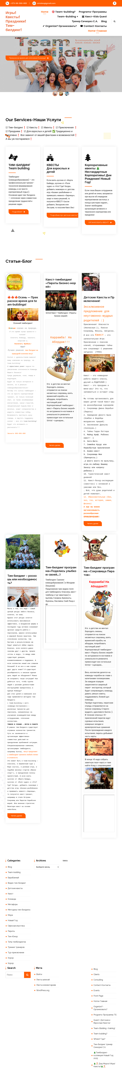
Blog (104, 21)
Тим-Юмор (13, 924)
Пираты (11, 919)
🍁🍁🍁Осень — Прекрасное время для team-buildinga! (22, 301)
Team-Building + (67, 16)
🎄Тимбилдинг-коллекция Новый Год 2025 (103, 1043)
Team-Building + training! (104, 1016)
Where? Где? (99, 1027)
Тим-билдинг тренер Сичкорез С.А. (103, 1033)
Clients (96, 962)
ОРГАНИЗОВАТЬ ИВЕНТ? (100, 222)
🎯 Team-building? (63, 11)
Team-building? (100, 1021)
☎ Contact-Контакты (93, 26)
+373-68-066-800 (16, 3)
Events (97, 978)
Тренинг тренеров (16, 935)
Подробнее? (18, 212)
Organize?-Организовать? (100, 995)
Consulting (98, 968)
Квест (10, 881)
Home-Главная (97, 30)
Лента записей (43, 967)
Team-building (14, 860)
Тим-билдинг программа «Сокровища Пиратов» (99, 559)
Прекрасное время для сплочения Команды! (29, 58)
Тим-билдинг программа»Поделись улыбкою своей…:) (61, 559)
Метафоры (13, 892)
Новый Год (13, 908)
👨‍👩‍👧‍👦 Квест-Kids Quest (94, 16)
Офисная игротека (16, 914)
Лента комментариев (46, 973)
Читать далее (54, 445)
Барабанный (13, 865)
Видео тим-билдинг (17, 871)
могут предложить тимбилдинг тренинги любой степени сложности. (22, 742)
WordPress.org (42, 978)
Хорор (11, 946)
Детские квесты (15, 876)
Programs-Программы (93, 11)
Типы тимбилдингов (17, 930)
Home (44, 11)
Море (10, 903)
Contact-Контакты (102, 973)
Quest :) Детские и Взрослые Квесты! (102, 1009)
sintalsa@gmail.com (44, 3)
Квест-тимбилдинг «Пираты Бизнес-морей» (61, 283)
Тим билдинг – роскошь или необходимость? (22, 567)
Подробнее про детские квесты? (65, 215)
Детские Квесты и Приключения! (99, 299)
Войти (39, 962)
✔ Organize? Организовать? (60, 26)
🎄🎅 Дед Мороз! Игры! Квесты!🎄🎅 (104, 1052)
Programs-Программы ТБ (105, 1002)
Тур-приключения (16, 940)
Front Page (98, 984)
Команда (12, 887)
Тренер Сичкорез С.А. (85, 21)
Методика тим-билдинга (19, 897)
